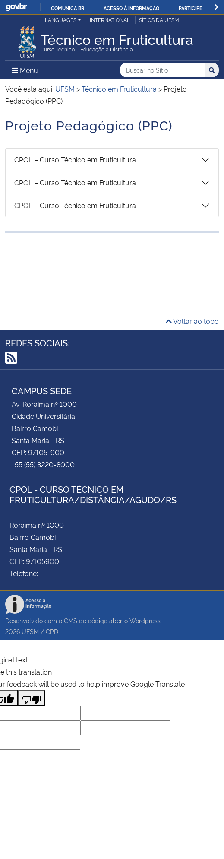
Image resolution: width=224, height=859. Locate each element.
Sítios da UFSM (159, 19)
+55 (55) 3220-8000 (43, 464)
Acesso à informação (131, 7)
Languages (60, 19)
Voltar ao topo (192, 321)
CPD (52, 631)
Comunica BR (67, 7)
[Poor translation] (31, 698)
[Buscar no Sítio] (162, 70)
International (110, 19)
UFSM (30, 631)
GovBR (16, 7)
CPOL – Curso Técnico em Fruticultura (75, 159)
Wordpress (145, 620)
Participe (190, 7)
